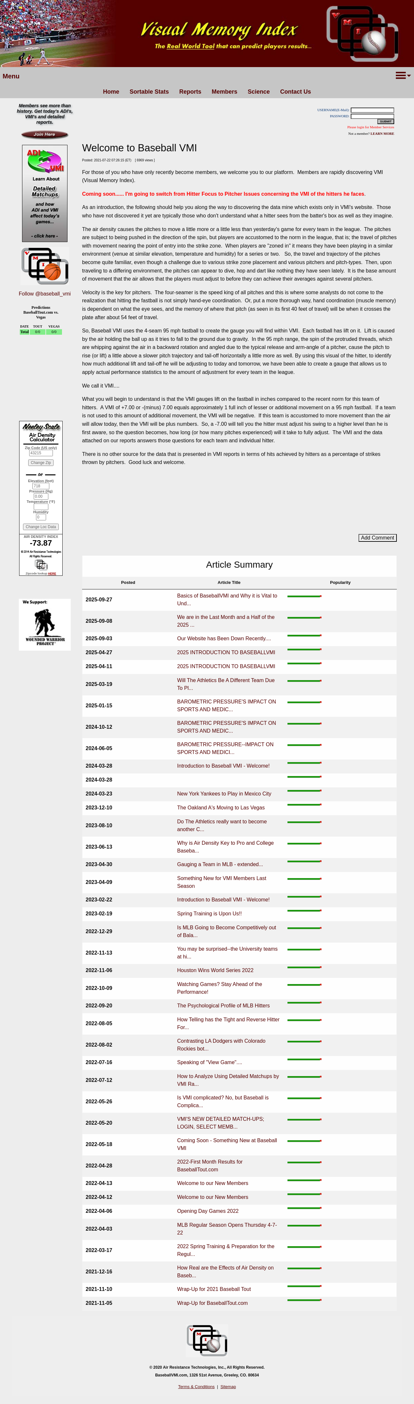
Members (224, 91)
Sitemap (228, 1386)
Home (111, 91)
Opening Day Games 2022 (207, 1211)
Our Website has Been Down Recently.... (224, 638)
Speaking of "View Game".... (209, 1062)
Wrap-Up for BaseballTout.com (212, 1303)
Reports (190, 91)
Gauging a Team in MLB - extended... (220, 864)
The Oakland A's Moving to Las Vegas (221, 807)
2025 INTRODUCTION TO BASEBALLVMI (226, 652)
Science (259, 91)
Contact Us (295, 91)
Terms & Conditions (196, 1386)
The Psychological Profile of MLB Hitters (223, 1005)
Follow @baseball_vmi (45, 293)
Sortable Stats (149, 91)
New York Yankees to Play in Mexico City (224, 793)
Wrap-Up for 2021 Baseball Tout (214, 1289)
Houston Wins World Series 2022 (215, 970)
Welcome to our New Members (212, 1183)
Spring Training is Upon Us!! (209, 913)
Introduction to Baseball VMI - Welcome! (223, 766)
